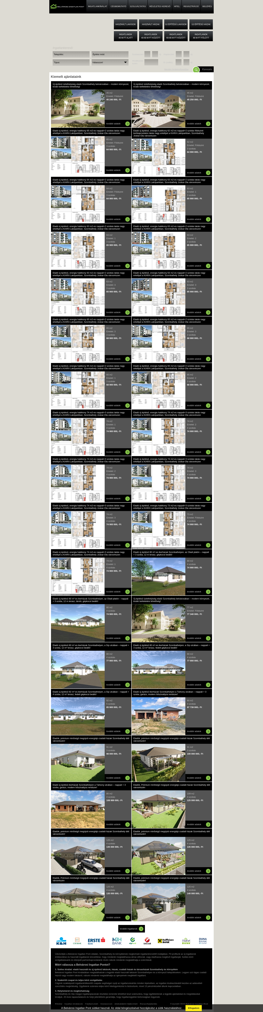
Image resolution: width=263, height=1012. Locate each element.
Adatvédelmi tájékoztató (126, 1004)
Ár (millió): (168, 62)
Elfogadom (193, 1008)
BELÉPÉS (207, 6)
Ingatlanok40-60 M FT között (150, 36)
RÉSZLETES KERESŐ (159, 6)
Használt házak (151, 24)
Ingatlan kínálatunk (73, 1004)
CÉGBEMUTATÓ (118, 6)
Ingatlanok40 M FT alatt (126, 36)
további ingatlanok (129, 928)
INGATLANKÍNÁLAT (97, 6)
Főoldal (58, 1004)
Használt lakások (126, 24)
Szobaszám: (138, 54)
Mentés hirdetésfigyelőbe (176, 69)
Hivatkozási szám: (137, 62)
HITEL (177, 6)
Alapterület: (168, 54)
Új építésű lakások (176, 24)
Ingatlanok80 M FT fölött (201, 36)
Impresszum (106, 1004)
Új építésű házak (201, 24)
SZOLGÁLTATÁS (138, 6)
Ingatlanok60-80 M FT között (176, 36)
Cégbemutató (91, 1004)
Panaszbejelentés (148, 1004)
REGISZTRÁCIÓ (191, 6)
